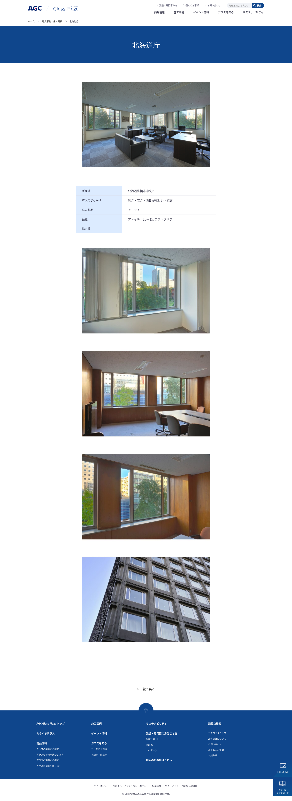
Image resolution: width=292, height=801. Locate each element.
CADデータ (151, 750)
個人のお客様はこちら (159, 760)
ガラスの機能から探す (47, 749)
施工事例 (96, 723)
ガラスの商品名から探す (48, 765)
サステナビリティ (156, 723)
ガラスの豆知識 (99, 749)
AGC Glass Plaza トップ (50, 723)
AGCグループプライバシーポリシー (130, 785)
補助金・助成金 (99, 754)
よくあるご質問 (216, 749)
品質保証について (217, 738)
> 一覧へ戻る (146, 689)
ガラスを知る (99, 743)
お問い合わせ (214, 5)
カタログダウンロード (283, 791)
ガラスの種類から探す (47, 760)
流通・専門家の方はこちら (161, 733)
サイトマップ (171, 785)
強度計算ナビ (152, 739)
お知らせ (212, 755)
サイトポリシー (101, 785)
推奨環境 (156, 785)
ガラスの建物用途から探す (49, 754)
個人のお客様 (192, 5)
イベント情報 (99, 733)
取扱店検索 (214, 723)
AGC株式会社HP (190, 785)
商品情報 (41, 743)
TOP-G (149, 744)
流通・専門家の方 (168, 5)
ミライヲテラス (45, 733)
